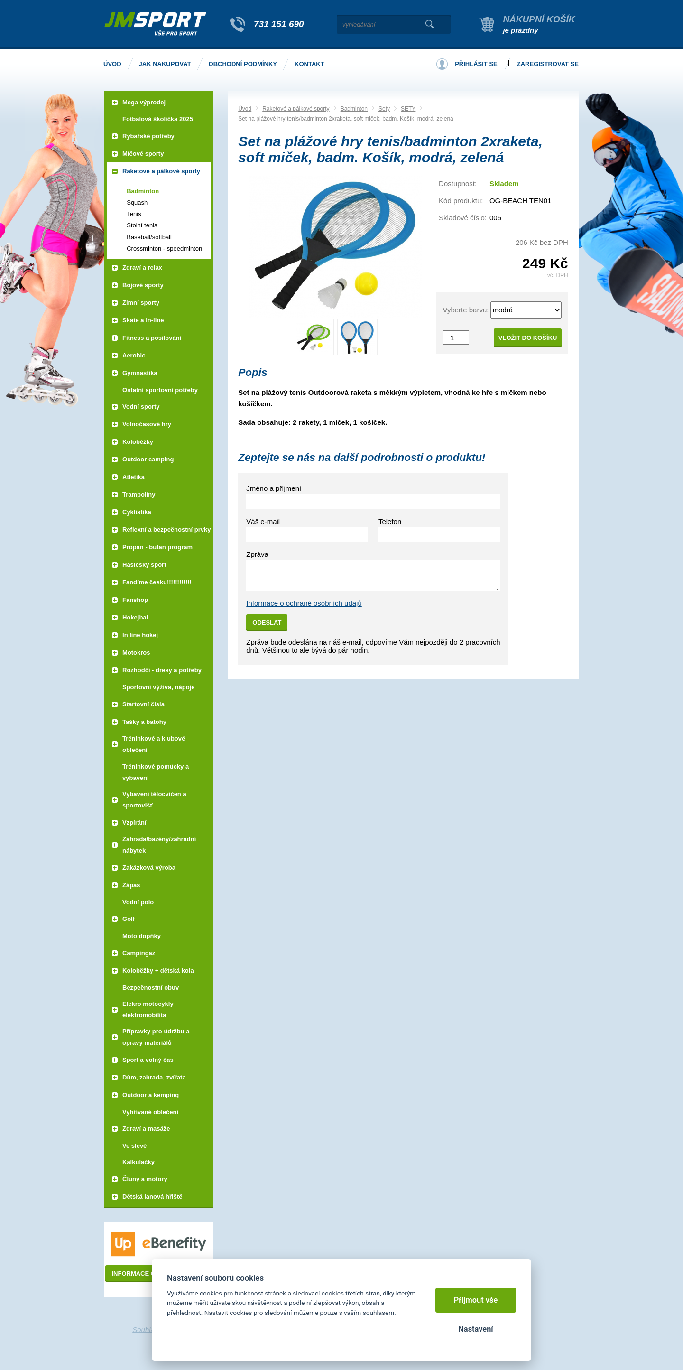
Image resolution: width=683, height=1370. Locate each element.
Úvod (244, 108)
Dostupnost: (458, 183)
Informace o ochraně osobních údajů (304, 603)
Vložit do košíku (527, 337)
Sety (384, 108)
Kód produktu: (461, 201)
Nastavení (475, 1328)
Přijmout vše (476, 1299)
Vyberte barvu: (466, 310)
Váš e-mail (263, 521)
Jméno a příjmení (273, 488)
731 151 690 (279, 24)
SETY (408, 108)
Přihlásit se (476, 63)
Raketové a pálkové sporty (295, 108)
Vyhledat (429, 24)
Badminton (354, 108)
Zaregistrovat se (548, 63)
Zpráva (257, 554)
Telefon (389, 521)
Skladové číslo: (463, 218)
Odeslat (266, 622)
